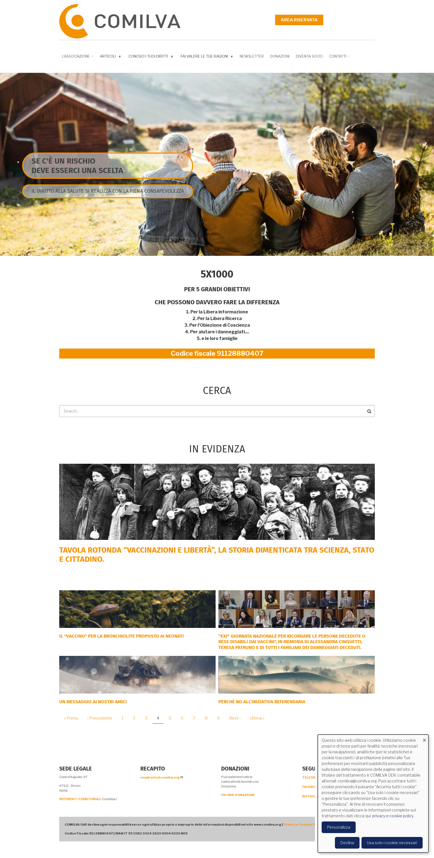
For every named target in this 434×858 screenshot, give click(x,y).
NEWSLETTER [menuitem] (252, 56)
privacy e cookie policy (393, 815)
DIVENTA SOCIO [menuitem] (309, 56)
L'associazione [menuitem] (78, 58)
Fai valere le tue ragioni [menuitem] (208, 57)
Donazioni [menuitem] (280, 56)
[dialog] (373, 793)
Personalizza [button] (338, 827)
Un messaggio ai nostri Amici (93, 702)
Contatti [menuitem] (339, 58)
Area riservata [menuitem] (299, 19)
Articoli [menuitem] (111, 57)
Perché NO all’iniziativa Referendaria (261, 702)
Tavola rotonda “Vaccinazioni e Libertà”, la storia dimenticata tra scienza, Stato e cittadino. (216, 554)
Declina (347, 842)
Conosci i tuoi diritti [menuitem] (151, 57)
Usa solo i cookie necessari (392, 842)
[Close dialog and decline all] (424, 738)
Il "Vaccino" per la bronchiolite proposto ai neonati (121, 636)
